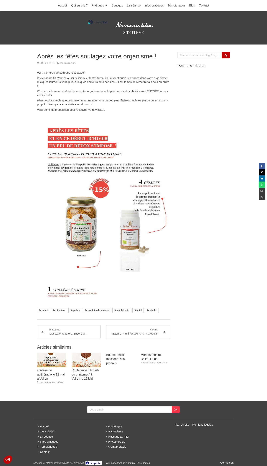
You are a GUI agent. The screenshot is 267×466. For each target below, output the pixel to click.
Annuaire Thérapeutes (138, 463)
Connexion (227, 462)
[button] (7, 459)
